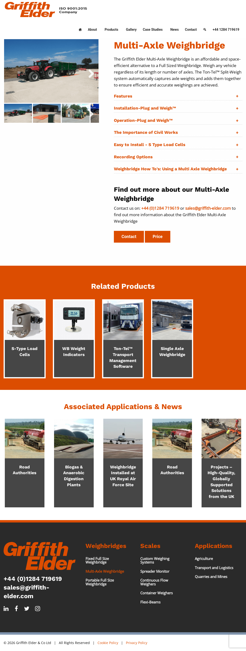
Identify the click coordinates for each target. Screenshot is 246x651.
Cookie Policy (108, 642)
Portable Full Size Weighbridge (100, 582)
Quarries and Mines (211, 576)
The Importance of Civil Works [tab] (146, 132)
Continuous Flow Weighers (154, 582)
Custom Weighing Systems (154, 560)
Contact (191, 29)
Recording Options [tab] (133, 156)
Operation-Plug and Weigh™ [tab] (143, 120)
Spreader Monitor (154, 571)
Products (111, 29)
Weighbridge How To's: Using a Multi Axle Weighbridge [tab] (170, 168)
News (174, 29)
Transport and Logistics (214, 567)
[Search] (204, 28)
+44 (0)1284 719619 (33, 578)
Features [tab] (123, 96)
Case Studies (153, 29)
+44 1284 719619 (226, 29)
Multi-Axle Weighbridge (105, 571)
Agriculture (204, 558)
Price (157, 236)
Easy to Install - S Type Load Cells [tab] (149, 144)
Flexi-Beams (150, 602)
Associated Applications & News (123, 406)
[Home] (80, 28)
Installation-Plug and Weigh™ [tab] (145, 108)
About (92, 29)
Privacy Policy (136, 642)
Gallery (131, 29)
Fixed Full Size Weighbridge (97, 560)
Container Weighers (156, 592)
